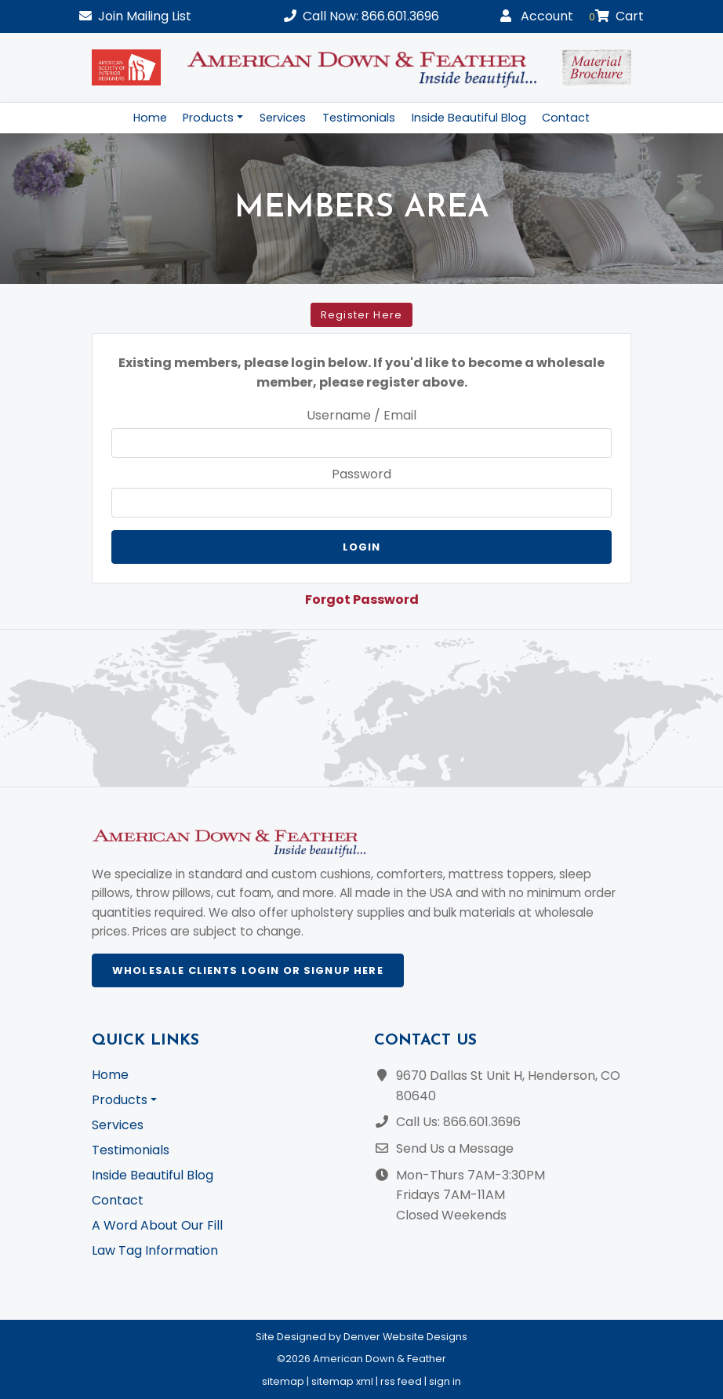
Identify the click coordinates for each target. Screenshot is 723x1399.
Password (361, 474)
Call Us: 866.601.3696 (458, 1122)
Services (283, 117)
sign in (445, 1381)
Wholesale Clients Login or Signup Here (247, 970)
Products (208, 117)
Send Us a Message (455, 1148)
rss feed (401, 1381)
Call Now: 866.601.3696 (361, 16)
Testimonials (358, 117)
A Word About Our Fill (157, 1225)
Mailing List (135, 16)
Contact (566, 117)
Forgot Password (362, 599)
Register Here (361, 315)
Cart (616, 16)
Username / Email (361, 415)
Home (150, 117)
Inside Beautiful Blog (469, 117)
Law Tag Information (155, 1250)
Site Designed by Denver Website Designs (361, 1336)
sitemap (283, 1381)
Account (536, 16)
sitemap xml (342, 1381)
